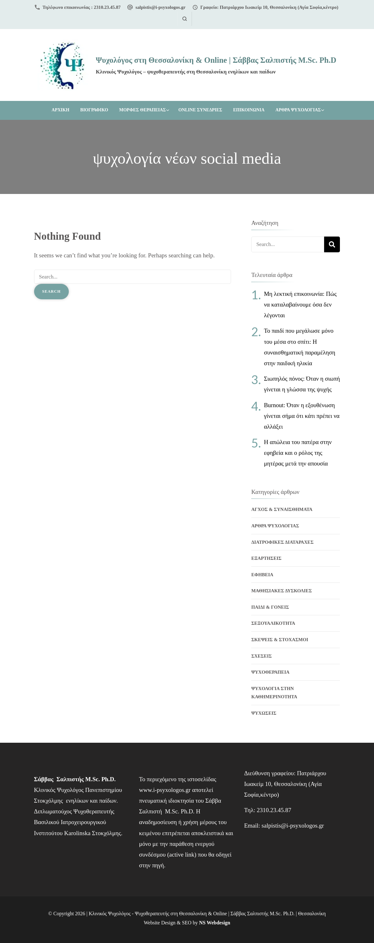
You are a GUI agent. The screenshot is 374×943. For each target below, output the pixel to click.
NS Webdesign (214, 922)
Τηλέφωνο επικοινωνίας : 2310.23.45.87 (82, 7)
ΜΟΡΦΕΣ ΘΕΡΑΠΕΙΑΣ (142, 110)
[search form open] (184, 19)
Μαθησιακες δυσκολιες (281, 590)
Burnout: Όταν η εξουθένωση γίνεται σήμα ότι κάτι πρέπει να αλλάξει (302, 416)
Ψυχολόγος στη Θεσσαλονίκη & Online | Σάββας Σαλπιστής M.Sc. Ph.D (216, 60)
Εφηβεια (262, 574)
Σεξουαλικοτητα (273, 623)
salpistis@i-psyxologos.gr (160, 7)
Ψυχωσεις (263, 713)
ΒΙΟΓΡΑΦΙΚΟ (94, 110)
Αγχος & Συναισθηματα (281, 509)
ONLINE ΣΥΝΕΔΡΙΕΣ (200, 110)
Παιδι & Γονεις (270, 607)
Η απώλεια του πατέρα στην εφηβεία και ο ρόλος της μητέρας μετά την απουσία (298, 453)
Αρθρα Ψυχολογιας (298, 110)
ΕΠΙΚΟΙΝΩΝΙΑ (248, 110)
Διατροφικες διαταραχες (282, 542)
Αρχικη (60, 110)
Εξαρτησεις (266, 558)
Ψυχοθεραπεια (270, 672)
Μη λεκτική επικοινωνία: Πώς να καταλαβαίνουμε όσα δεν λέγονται (300, 304)
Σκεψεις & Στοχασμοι (279, 639)
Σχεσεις (261, 656)
